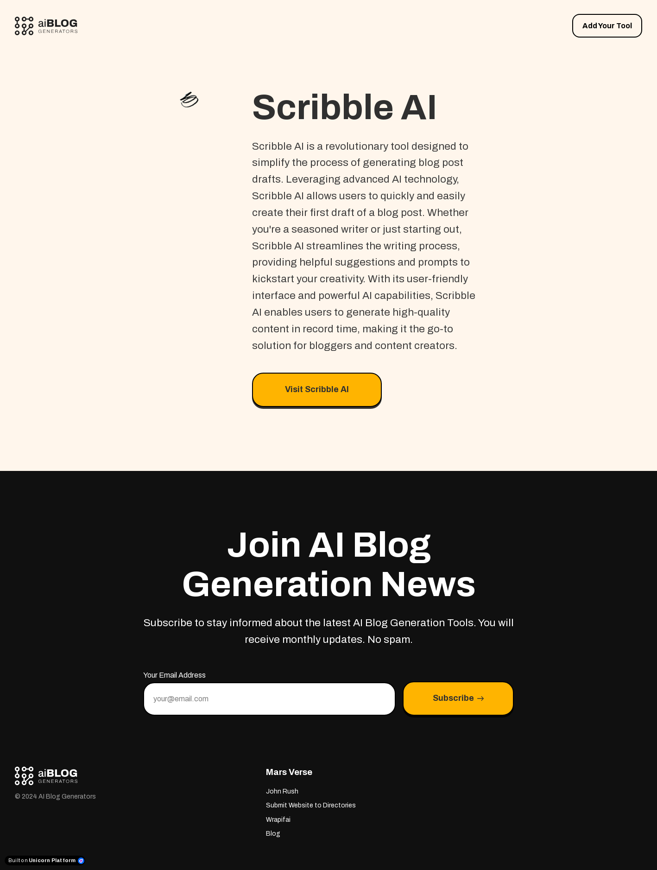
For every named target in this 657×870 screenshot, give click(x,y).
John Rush (282, 791)
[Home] (48, 26)
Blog (273, 833)
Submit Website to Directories (311, 805)
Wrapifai (278, 819)
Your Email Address (174, 675)
